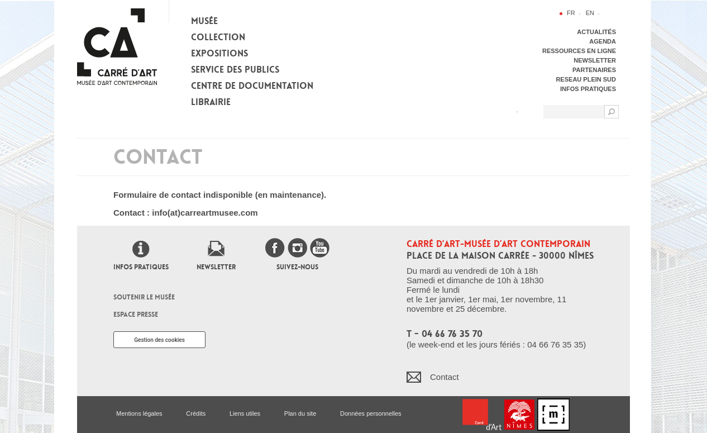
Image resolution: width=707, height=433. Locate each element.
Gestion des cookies (159, 340)
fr (571, 12)
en (590, 12)
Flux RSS (529, 111)
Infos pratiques (141, 267)
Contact (444, 377)
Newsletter (216, 267)
